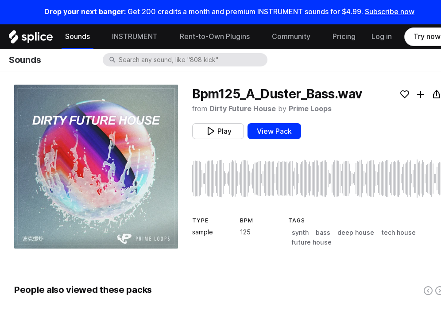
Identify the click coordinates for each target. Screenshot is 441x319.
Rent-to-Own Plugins (215, 36)
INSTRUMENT (135, 36)
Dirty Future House (242, 109)
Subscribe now (389, 12)
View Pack (274, 131)
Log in (381, 36)
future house (312, 242)
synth (300, 232)
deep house (355, 232)
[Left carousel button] (428, 290)
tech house (398, 232)
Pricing (344, 36)
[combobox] (192, 59)
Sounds (77, 36)
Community (291, 36)
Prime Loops (310, 109)
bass (323, 232)
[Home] (31, 39)
